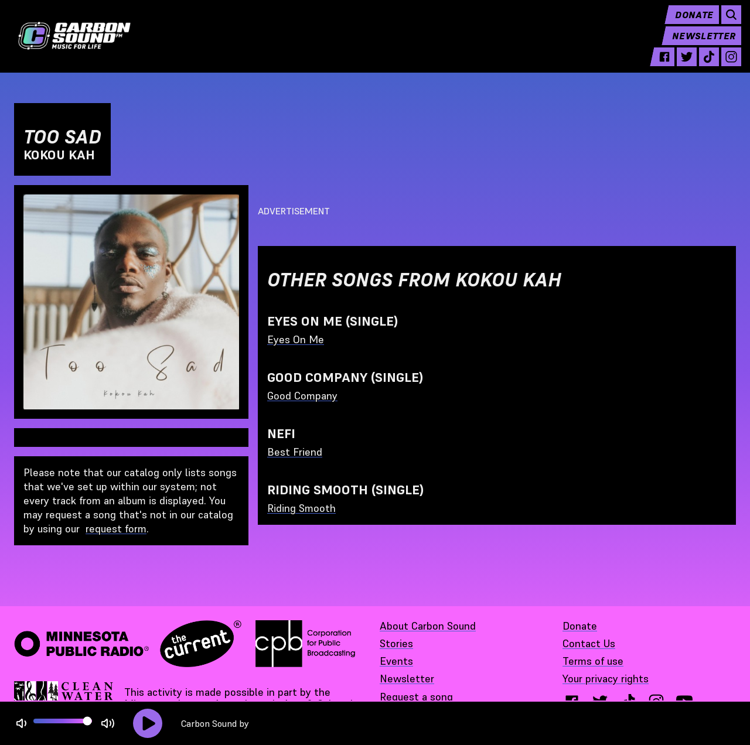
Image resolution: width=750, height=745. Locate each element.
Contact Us (588, 643)
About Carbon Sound (428, 626)
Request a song (416, 696)
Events (396, 661)
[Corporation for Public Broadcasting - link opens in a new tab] (305, 643)
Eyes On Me (295, 339)
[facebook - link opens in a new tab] (659, 65)
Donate (689, 23)
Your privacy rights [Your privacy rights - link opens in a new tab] (605, 678)
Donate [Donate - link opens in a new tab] (579, 626)
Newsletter (698, 44)
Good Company (302, 395)
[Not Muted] (21, 723)
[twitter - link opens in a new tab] (681, 65)
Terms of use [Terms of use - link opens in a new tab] (592, 661)
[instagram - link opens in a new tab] (726, 65)
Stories (396, 643)
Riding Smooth (301, 508)
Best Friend (294, 452)
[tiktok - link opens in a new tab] (704, 65)
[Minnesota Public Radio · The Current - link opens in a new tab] (127, 643)
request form (116, 528)
